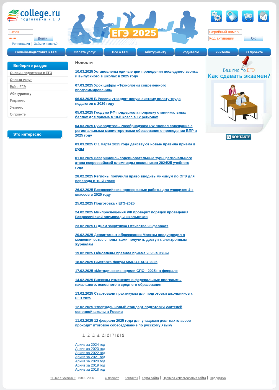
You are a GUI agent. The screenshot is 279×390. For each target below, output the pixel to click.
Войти (42, 38)
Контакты (131, 377)
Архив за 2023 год (90, 349)
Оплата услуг (85, 52)
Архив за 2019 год (90, 365)
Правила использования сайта (184, 377)
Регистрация (21, 43)
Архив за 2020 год (90, 361)
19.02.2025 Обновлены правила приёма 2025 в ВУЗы (122, 253)
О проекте (254, 52)
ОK (253, 38)
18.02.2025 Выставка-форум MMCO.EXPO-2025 (116, 262)
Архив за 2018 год (90, 369)
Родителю (190, 52)
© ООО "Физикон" (63, 377)
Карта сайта (150, 377)
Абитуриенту (155, 52)
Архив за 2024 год (90, 344)
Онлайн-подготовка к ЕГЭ (36, 52)
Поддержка (218, 377)
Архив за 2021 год (90, 357)
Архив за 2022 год (90, 353)
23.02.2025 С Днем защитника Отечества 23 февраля (121, 226)
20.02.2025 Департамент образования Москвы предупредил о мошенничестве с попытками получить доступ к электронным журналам (131, 239)
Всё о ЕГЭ (120, 52)
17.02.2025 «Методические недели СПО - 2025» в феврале (126, 271)
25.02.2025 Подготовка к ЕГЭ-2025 (105, 203)
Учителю (223, 52)
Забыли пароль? (46, 43)
